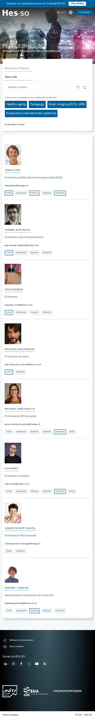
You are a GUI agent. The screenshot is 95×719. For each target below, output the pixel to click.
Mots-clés (11, 77)
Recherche (34, 193)
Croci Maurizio (14, 290)
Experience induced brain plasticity (31, 113)
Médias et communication (17, 640)
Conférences (60, 193)
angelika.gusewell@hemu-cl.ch (21, 603)
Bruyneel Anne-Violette (20, 409)
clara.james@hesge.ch (16, 186)
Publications (47, 193)
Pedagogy (37, 104)
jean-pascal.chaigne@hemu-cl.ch (22, 245)
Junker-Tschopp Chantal (20, 528)
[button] (78, 87)
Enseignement (21, 193)
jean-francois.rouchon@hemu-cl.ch (23, 365)
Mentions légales (10, 715)
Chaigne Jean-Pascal (18, 230)
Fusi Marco (11, 468)
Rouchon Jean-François (20, 349)
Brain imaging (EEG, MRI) (67, 104)
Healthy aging (16, 104)
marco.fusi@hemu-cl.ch (17, 484)
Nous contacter (13, 646)
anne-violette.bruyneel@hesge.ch (22, 424)
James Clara (12, 170)
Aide (61, 12)
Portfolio (72, 431)
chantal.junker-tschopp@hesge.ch (23, 544)
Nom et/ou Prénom (17, 68)
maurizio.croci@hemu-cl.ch (19, 305)
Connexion (84, 12)
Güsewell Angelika (17, 588)
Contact (9, 193)
